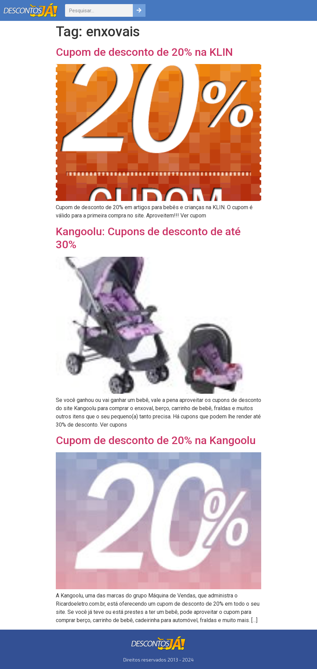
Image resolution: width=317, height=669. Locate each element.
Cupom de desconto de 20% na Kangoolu (156, 440)
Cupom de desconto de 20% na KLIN (144, 52)
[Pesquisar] (139, 10)
